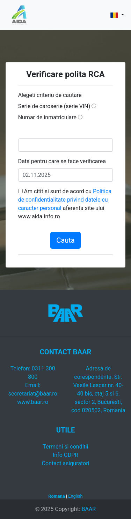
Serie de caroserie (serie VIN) (54, 106)
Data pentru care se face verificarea (62, 161)
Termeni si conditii (65, 446)
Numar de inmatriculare (47, 117)
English (75, 496)
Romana (56, 496)
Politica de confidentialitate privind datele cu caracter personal (64, 199)
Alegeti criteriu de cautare (50, 95)
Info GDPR (65, 455)
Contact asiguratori (65, 463)
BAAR (88, 509)
